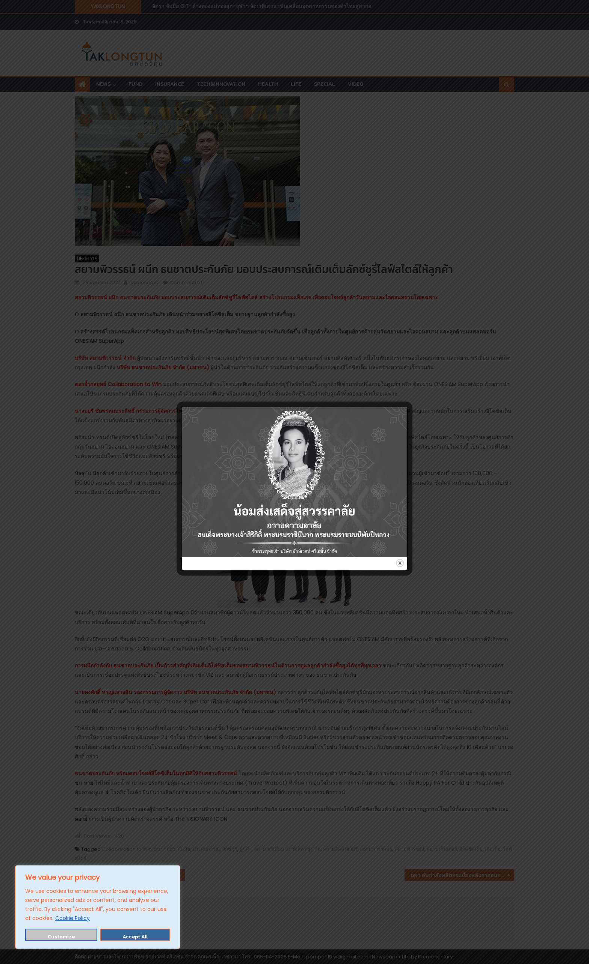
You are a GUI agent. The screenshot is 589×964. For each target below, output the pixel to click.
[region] (97, 907)
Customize (61, 937)
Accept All (135, 937)
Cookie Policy (72, 918)
